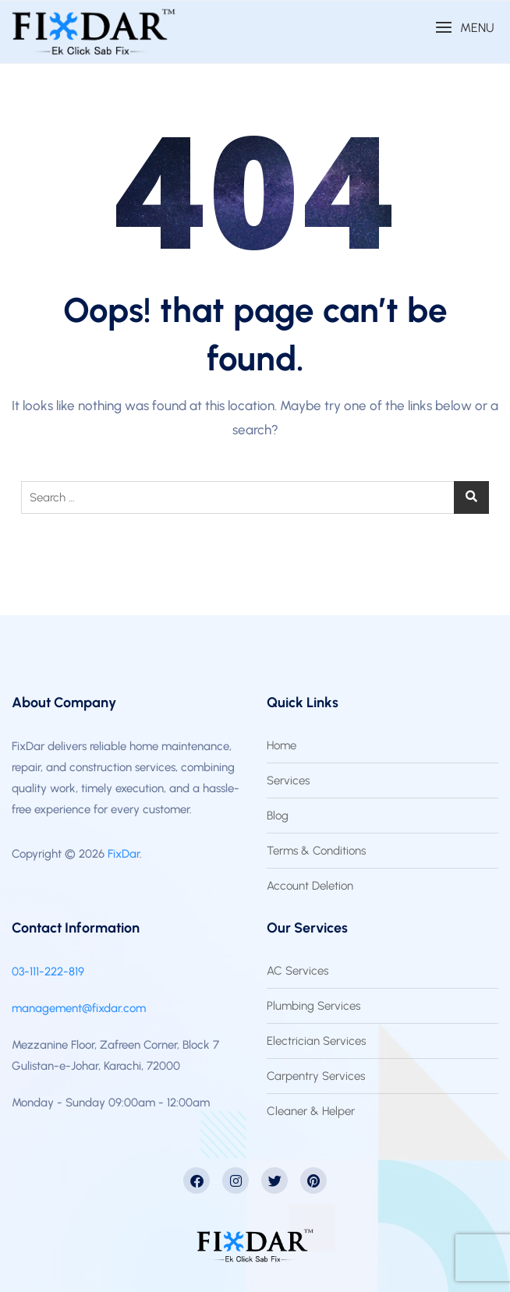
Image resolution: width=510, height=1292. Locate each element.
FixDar (124, 854)
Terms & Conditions (316, 851)
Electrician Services (316, 1041)
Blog (278, 816)
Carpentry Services (316, 1076)
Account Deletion (310, 886)
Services (288, 780)
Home (281, 745)
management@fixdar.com (79, 1008)
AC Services (297, 971)
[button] (464, 27)
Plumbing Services (313, 1006)
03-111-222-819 (48, 972)
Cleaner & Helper (311, 1111)
